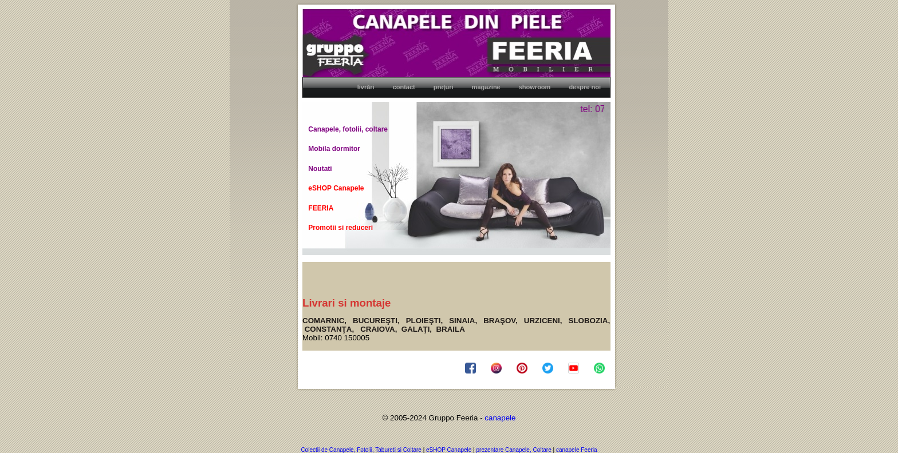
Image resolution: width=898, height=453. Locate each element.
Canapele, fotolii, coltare (348, 129)
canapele (500, 418)
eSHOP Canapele (336, 188)
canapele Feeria (576, 450)
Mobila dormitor (334, 149)
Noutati (320, 169)
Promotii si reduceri (340, 228)
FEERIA (320, 208)
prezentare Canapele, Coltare (514, 450)
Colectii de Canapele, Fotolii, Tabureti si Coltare (361, 450)
